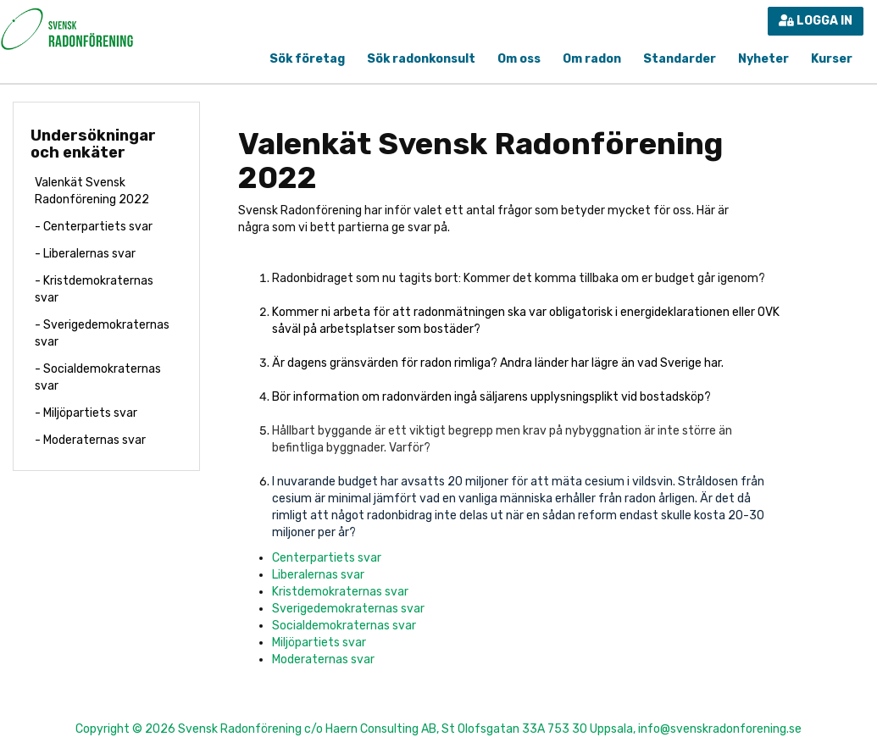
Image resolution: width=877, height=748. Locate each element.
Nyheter (763, 59)
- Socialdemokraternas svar (98, 377)
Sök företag (307, 59)
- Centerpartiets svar (94, 226)
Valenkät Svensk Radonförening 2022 (92, 191)
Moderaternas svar (323, 659)
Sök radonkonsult (421, 59)
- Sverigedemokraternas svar (102, 333)
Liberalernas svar (318, 575)
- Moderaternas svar (90, 440)
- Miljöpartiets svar (86, 413)
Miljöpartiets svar (319, 642)
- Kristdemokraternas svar (94, 289)
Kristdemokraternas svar (340, 592)
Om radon (592, 59)
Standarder (679, 59)
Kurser (831, 59)
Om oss (519, 59)
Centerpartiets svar (326, 558)
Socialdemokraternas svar (344, 625)
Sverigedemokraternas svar (348, 608)
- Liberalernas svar (85, 254)
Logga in (815, 21)
